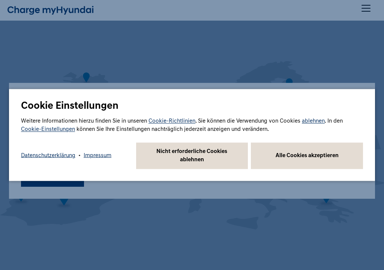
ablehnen (313, 121)
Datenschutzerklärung (48, 156)
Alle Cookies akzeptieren (307, 156)
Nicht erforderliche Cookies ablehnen (191, 156)
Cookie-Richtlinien (171, 121)
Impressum (97, 156)
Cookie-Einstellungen (48, 129)
